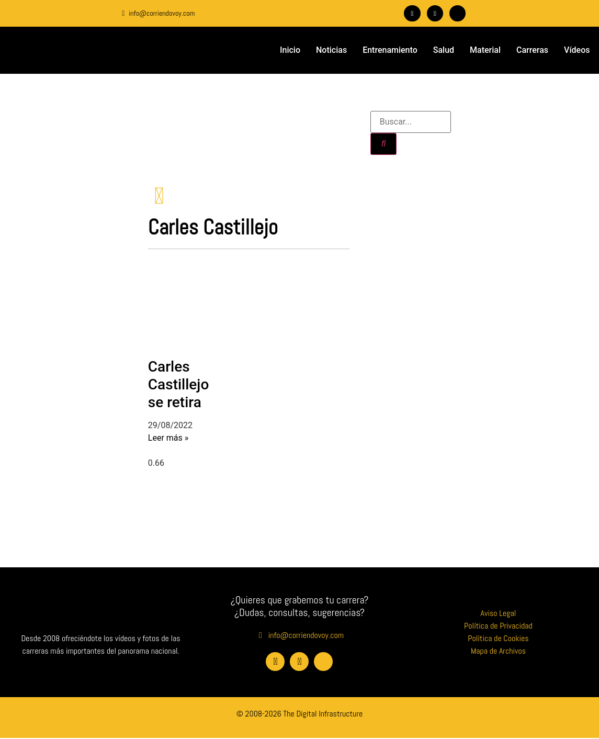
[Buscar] (383, 144)
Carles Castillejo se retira (178, 385)
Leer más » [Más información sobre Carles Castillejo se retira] (168, 439)
